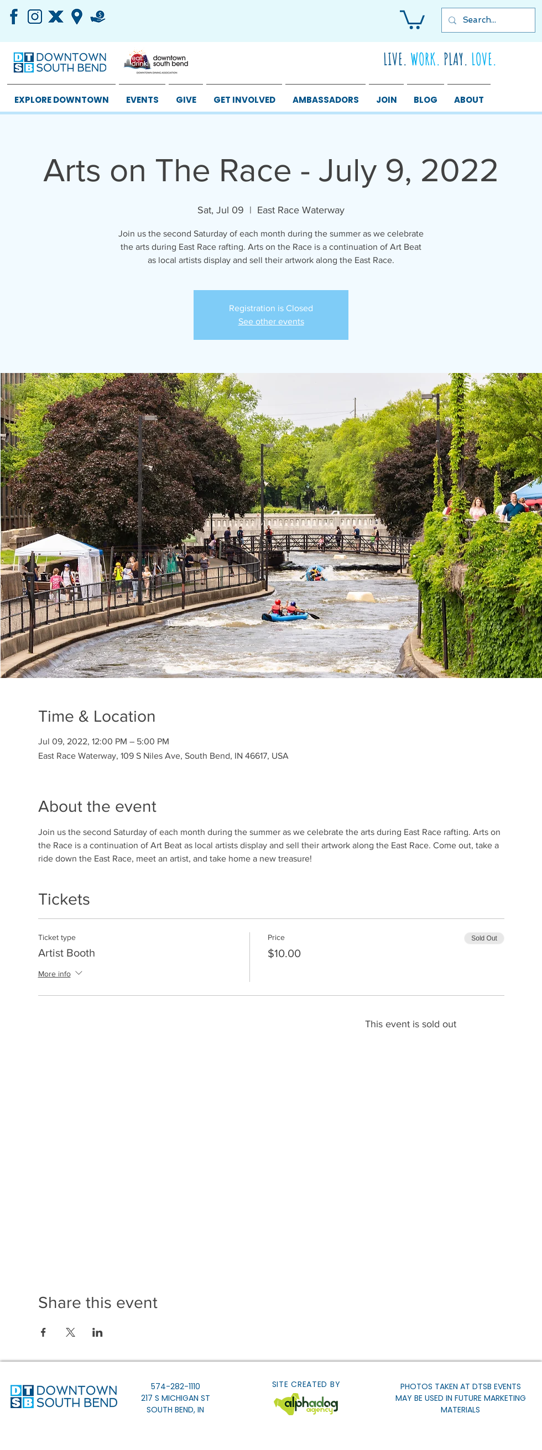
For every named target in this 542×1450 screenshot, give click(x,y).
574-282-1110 (175, 1386)
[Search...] (487, 20)
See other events (271, 321)
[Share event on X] (70, 1332)
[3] (98, 16)
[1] (35, 16)
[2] (14, 16)
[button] (412, 18)
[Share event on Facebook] (43, 1332)
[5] (77, 16)
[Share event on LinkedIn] (97, 1332)
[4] (56, 16)
